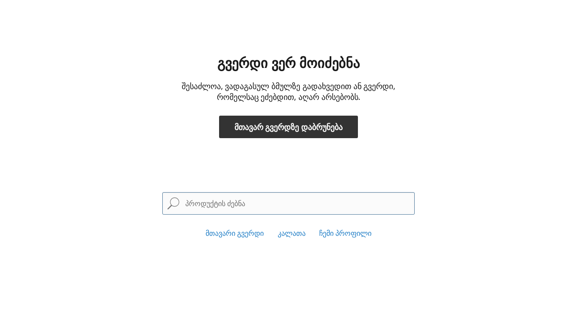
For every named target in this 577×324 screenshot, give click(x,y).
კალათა (292, 233)
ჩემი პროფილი (345, 233)
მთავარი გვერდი (235, 233)
